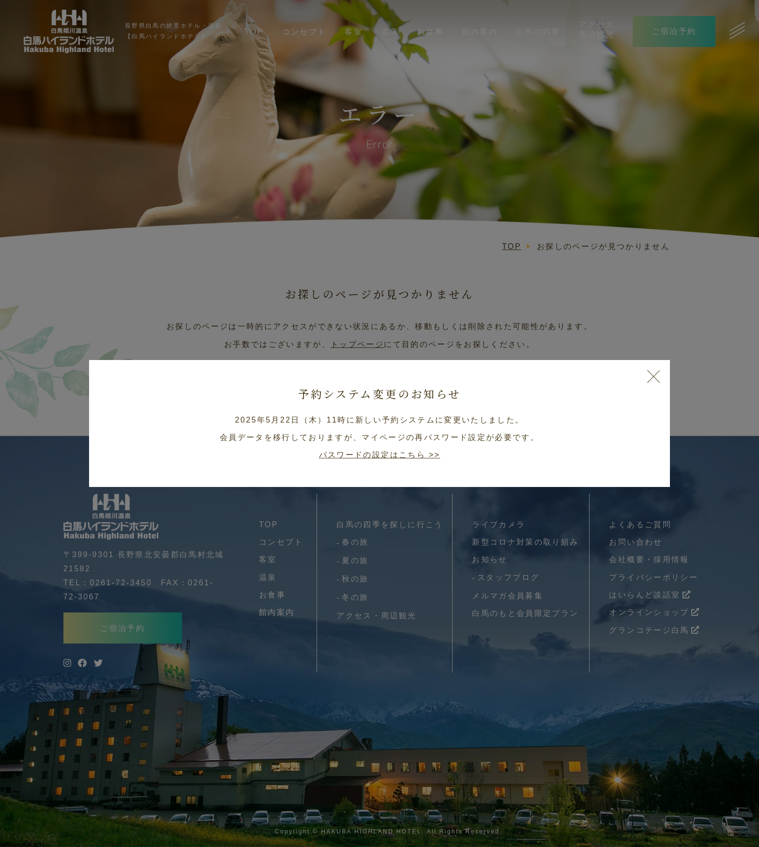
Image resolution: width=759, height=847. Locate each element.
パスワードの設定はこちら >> (379, 454)
